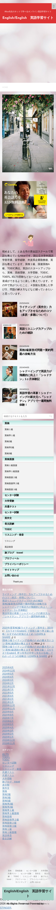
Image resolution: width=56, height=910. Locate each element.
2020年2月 (8, 734)
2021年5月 (8, 692)
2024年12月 (8, 670)
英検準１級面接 (12, 471)
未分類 (5, 785)
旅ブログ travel (14, 552)
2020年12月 (8, 705)
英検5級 (6, 800)
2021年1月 (8, 702)
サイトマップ (12, 570)
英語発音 (9, 547)
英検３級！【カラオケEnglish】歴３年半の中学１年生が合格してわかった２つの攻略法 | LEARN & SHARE (27, 653)
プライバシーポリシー (17, 564)
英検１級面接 (11, 465)
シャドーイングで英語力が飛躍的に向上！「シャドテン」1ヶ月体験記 (35, 375)
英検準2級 (9, 447)
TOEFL (6, 757)
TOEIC (8, 529)
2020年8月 (8, 715)
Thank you (14, 581)
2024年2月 (8, 683)
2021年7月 (8, 689)
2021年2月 (8, 699)
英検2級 (8, 441)
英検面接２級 (11, 477)
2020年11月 (8, 708)
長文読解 (9, 523)
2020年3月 (8, 730)
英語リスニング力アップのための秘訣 (22, 600)
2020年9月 (8, 711)
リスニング (10, 541)
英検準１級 (10, 435)
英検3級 (8, 453)
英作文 (8, 518)
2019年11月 (8, 743)
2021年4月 (8, 696)
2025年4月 (8, 667)
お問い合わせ (12, 575)
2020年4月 (8, 727)
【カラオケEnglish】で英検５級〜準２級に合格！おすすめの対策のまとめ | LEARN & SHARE (28, 634)
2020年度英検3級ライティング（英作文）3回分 (27, 627)
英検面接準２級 (12, 483)
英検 (7, 423)
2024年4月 (8, 677)
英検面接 (9, 459)
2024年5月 (8, 674)
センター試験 (12, 495)
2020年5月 (8, 724)
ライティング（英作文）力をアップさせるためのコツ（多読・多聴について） (35, 310)
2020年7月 (8, 718)
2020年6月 (8, 721)
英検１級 (9, 429)
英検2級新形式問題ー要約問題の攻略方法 (24, 604)
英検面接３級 (11, 489)
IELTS (5, 754)
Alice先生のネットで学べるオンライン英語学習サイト (28, 904)
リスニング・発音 (14, 534)
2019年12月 (8, 740)
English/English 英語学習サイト (27, 18)
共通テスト (11, 506)
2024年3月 (8, 680)
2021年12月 (8, 686)
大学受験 (9, 501)
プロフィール (12, 558)
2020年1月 (8, 737)
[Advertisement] (28, 53)
